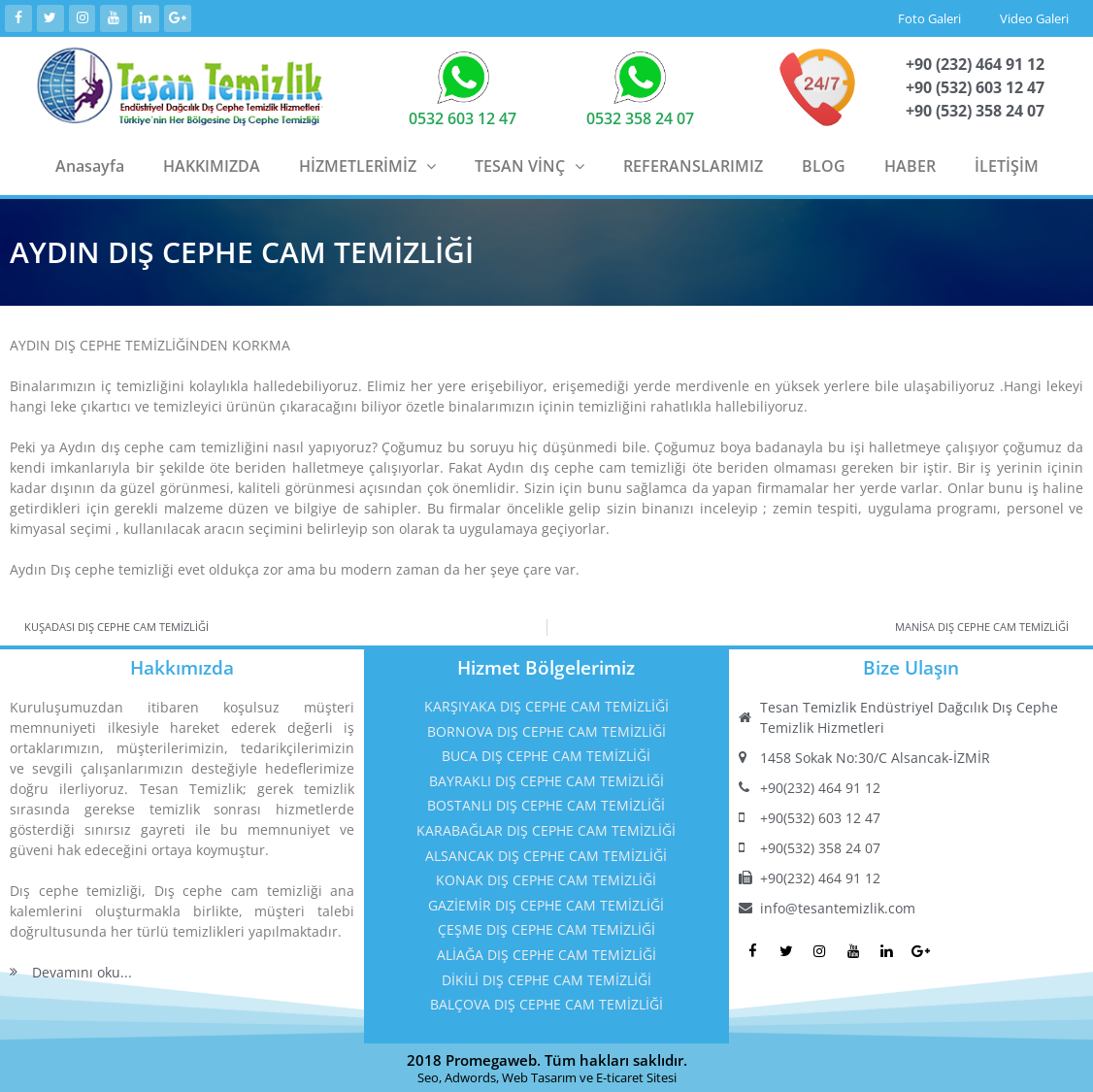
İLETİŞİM (1007, 164)
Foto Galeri (929, 17)
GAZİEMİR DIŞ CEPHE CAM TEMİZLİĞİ (546, 903)
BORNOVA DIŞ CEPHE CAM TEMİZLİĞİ (546, 729)
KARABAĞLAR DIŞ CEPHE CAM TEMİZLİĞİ (546, 828)
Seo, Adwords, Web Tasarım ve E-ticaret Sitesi (547, 1075)
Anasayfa (89, 164)
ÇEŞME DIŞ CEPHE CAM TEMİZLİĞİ (546, 928)
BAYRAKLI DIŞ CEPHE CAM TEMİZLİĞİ (546, 779)
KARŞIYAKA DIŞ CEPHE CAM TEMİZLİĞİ (546, 704)
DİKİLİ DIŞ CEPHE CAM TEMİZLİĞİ (546, 978)
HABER (910, 164)
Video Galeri (1034, 17)
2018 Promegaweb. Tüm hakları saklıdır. (547, 1058)
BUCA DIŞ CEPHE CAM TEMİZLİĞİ (546, 754)
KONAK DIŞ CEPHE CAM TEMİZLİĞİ (546, 878)
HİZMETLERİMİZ (367, 164)
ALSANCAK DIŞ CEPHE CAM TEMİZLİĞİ (546, 853)
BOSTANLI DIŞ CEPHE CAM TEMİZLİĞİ (546, 804)
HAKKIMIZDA (211, 164)
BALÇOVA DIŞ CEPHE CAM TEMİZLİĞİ (546, 1002)
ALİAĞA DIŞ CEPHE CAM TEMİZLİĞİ (546, 952)
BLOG (823, 164)
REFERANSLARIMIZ (693, 164)
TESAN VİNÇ (529, 164)
